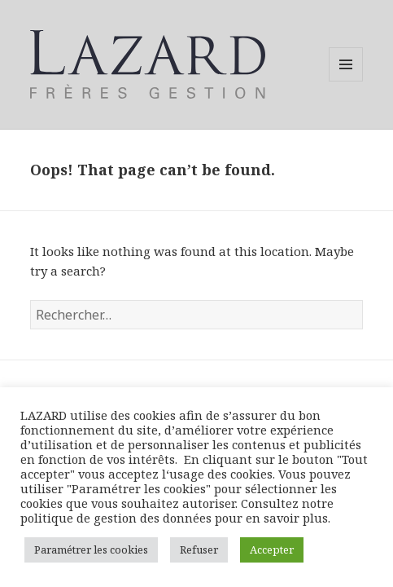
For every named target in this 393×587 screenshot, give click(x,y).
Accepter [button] (272, 549)
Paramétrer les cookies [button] (91, 549)
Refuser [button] (199, 549)
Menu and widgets (346, 81)
